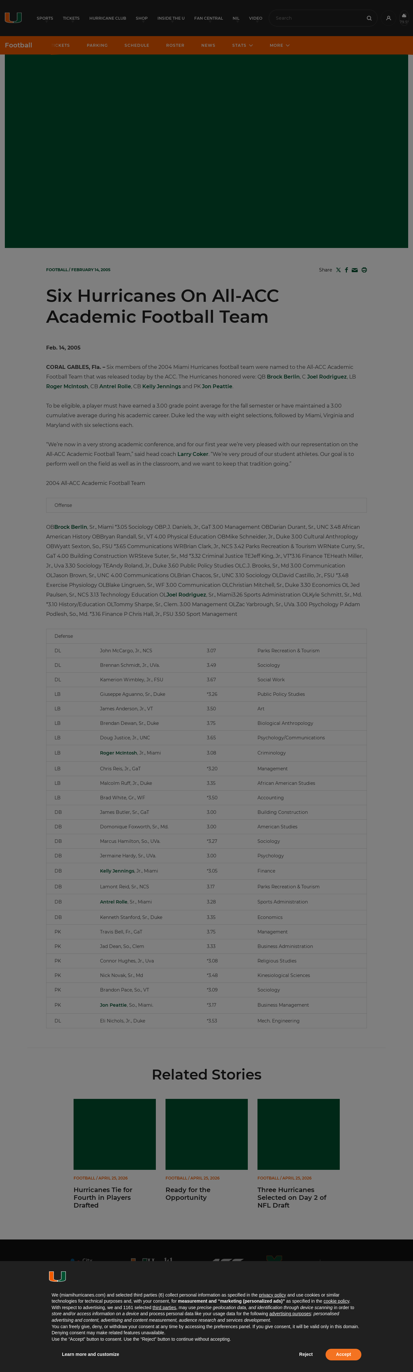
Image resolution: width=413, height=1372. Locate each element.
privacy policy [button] (272, 1295)
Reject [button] (306, 1354)
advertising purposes (290, 1313)
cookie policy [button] (336, 1301)
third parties (164, 1307)
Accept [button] (343, 1354)
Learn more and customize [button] (90, 1354)
